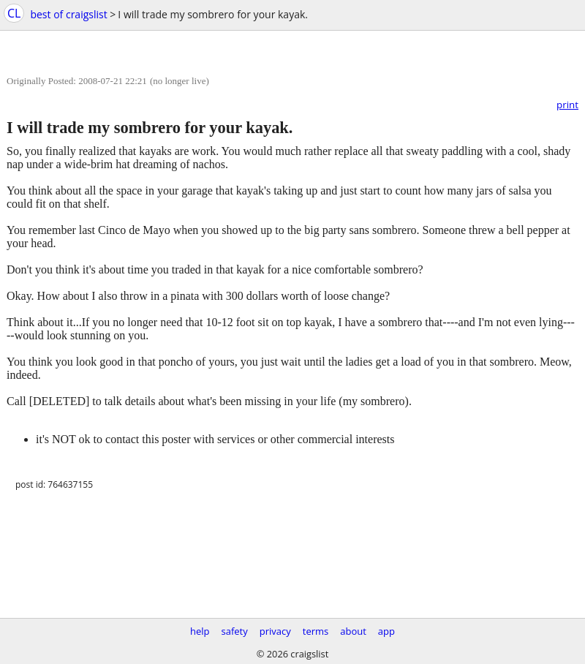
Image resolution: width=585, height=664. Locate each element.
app (386, 631)
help (200, 631)
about (353, 631)
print (567, 104)
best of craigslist (68, 14)
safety (235, 631)
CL (13, 13)
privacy (275, 631)
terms (315, 631)
